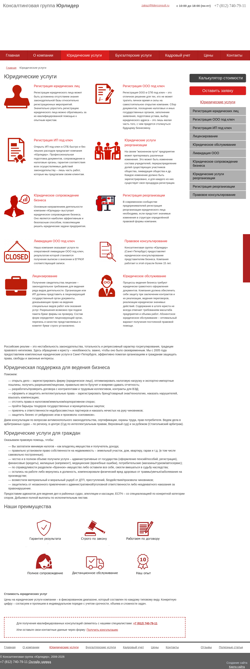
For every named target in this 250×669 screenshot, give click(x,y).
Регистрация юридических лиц (216, 111)
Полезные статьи (231, 647)
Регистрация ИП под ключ (212, 128)
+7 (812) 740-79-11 (145, 623)
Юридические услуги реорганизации (208, 176)
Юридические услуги (84, 55)
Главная (13, 55)
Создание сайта (236, 662)
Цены (208, 55)
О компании (43, 55)
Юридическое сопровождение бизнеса (215, 163)
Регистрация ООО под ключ (213, 119)
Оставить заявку (217, 90)
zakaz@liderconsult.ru (155, 5)
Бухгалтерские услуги (133, 55)
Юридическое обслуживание (214, 144)
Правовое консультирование (214, 194)
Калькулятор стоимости (218, 78)
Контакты (234, 55)
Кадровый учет (177, 55)
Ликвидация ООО (206, 153)
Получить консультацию (102, 629)
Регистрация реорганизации (214, 186)
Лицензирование (205, 136)
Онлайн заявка (40, 662)
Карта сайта (237, 666)
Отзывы (206, 647)
